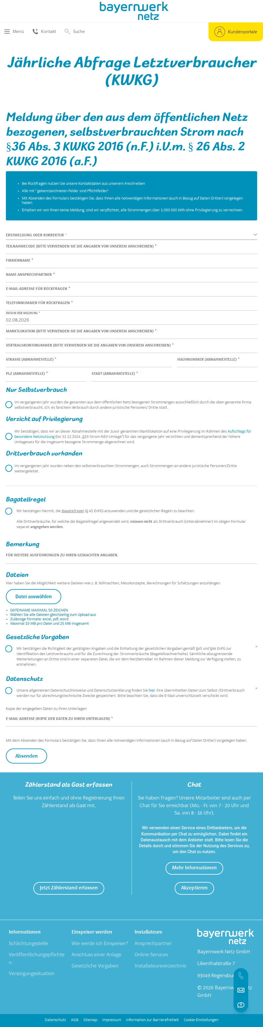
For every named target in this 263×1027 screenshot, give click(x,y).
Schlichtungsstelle (28, 944)
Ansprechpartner (153, 944)
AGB (74, 1020)
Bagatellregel (73, 511)
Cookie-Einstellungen (201, 1020)
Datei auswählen (33, 597)
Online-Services (151, 955)
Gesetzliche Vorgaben (95, 966)
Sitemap (90, 1020)
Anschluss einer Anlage (96, 955)
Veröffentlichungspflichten (36, 959)
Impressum (111, 1020)
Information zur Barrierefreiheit (152, 1020)
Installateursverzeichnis (160, 966)
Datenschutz (55, 1020)
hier (152, 691)
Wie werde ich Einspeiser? (100, 944)
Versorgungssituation (31, 974)
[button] (236, 31)
